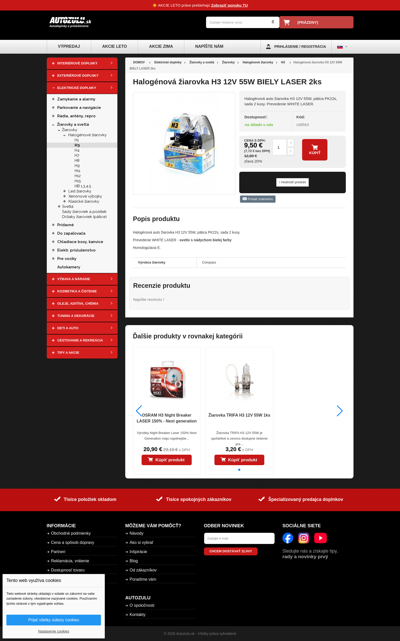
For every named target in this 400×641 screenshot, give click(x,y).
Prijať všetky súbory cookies (53, 620)
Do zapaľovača (71, 233)
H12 (78, 176)
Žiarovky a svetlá (73, 124)
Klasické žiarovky (83, 201)
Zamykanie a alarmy (76, 99)
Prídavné (65, 225)
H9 (77, 165)
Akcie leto (114, 46)
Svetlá (67, 206)
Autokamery (68, 267)
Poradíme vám (143, 579)
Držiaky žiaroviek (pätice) (84, 216)
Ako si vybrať (141, 542)
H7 (77, 155)
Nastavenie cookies (53, 631)
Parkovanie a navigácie (79, 107)
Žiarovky (69, 130)
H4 (77, 150)
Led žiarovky (79, 191)
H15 (78, 181)
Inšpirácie (138, 552)
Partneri (58, 552)
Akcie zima (161, 46)
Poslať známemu (258, 199)
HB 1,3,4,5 (83, 186)
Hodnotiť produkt (292, 182)
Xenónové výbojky (85, 196)
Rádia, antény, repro (76, 116)
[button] (239, 470)
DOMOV (139, 62)
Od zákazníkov (143, 570)
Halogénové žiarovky (87, 135)
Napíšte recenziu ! (148, 299)
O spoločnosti (142, 605)
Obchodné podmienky (71, 533)
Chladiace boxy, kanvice (80, 241)
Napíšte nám (209, 46)
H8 (77, 160)
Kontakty (137, 614)
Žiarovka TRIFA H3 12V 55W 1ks (239, 415)
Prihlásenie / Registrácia (300, 46)
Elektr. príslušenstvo (76, 250)
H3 (77, 145)
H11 (77, 170)
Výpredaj (69, 46)
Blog (134, 561)
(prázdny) (307, 22)
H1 (77, 140)
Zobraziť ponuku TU (229, 5)
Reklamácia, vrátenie (70, 561)
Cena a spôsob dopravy (72, 542)
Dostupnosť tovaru (68, 570)
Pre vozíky (66, 258)
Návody (136, 533)
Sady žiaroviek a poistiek (84, 211)
